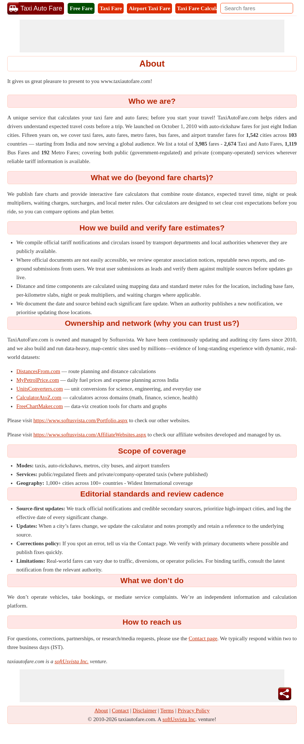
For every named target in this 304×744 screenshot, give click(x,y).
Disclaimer (145, 710)
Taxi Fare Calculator (201, 8)
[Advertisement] (152, 36)
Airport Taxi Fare (149, 8)
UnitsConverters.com (39, 389)
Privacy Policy (194, 710)
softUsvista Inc (179, 719)
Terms (167, 710)
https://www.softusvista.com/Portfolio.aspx (80, 420)
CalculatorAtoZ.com (38, 397)
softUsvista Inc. (71, 661)
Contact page (203, 638)
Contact (120, 710)
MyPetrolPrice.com (37, 380)
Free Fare (81, 8)
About (101, 710)
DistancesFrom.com (38, 371)
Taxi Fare (111, 8)
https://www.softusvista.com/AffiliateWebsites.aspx (89, 435)
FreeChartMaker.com (39, 406)
